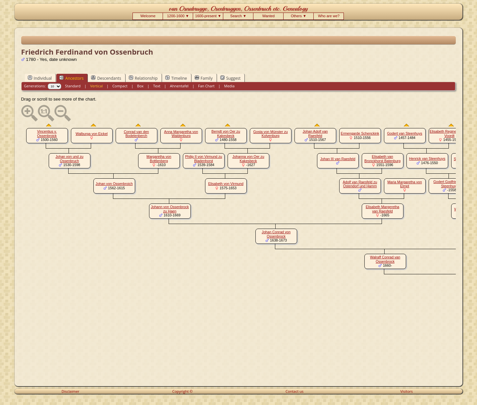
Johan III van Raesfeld (337, 159)
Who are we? (329, 16)
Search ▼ (238, 16)
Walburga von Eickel (92, 134)
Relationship (143, 78)
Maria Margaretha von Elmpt (404, 184)
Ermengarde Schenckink (360, 133)
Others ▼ (298, 16)
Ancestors (71, 78)
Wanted (268, 16)
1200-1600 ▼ (178, 16)
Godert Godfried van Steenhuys (449, 184)
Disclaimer (71, 391)
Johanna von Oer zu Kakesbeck (248, 159)
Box (140, 85)
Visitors (406, 391)
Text (156, 85)
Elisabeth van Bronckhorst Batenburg (382, 159)
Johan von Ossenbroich (114, 184)
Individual (40, 78)
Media (229, 85)
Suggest (230, 78)
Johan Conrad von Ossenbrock (276, 234)
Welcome (148, 16)
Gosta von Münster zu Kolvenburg (270, 134)
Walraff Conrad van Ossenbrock (385, 259)
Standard (72, 85)
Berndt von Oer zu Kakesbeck (225, 133)
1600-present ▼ (208, 16)
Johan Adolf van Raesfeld (315, 133)
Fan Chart (206, 85)
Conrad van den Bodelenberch (136, 134)
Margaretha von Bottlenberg (158, 159)
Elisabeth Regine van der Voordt (449, 133)
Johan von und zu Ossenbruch (69, 159)
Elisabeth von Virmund (225, 184)
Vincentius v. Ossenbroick (47, 133)
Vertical (96, 85)
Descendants (106, 78)
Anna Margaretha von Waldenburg (181, 134)
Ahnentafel (179, 85)
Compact (120, 85)
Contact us (294, 391)
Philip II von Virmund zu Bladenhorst (203, 159)
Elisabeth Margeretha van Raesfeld (382, 209)
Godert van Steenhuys (404, 133)
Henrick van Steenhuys (427, 158)
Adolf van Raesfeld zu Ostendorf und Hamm (360, 184)
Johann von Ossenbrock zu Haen (170, 209)
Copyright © (182, 391)
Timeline (176, 78)
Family (204, 78)
